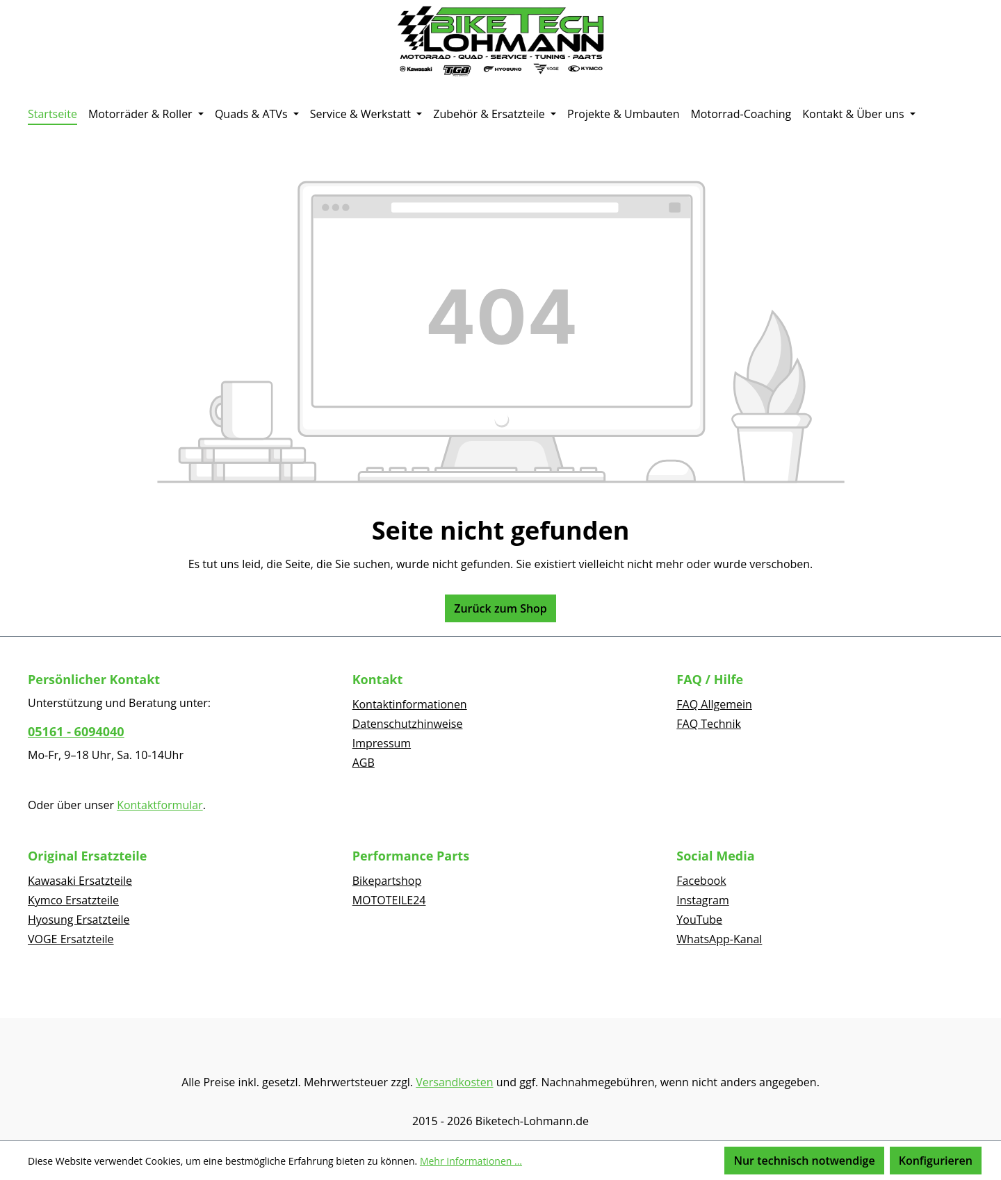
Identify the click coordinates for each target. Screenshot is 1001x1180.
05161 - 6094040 (76, 731)
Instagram (702, 900)
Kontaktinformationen (409, 704)
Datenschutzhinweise (407, 723)
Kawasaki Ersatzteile (80, 880)
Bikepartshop (387, 880)
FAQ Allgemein (714, 704)
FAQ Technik (708, 723)
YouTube (699, 919)
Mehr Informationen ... (471, 1160)
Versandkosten (454, 1082)
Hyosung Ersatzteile (78, 919)
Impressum (381, 743)
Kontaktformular (160, 805)
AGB (363, 762)
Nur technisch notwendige (803, 1160)
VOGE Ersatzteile (71, 939)
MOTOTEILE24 (389, 900)
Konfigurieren (935, 1160)
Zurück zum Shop (500, 608)
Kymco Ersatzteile (73, 900)
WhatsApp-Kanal (719, 939)
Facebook (701, 880)
